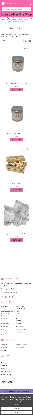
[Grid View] (26, 41)
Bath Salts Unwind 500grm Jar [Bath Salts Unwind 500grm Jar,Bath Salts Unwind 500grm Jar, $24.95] (16, 133)
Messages (4, 363)
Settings (16, 405)
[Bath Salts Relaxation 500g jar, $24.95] (17, 64)
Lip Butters (4, 306)
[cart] (30, 5)
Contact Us (4, 347)
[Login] (30, 2)
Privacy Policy (20, 347)
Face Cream (19, 326)
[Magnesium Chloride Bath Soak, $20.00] (17, 214)
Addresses (4, 366)
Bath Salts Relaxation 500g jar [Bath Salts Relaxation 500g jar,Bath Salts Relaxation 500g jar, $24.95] (16, 83)
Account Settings (6, 374)
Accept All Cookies (17, 412)
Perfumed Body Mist (7, 311)
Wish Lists (4, 368)
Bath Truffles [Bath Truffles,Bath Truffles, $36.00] (16, 184)
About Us (4, 344)
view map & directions (10, 292)
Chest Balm (4, 326)
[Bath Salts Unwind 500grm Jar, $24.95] (17, 114)
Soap (17, 311)
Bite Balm (18, 323)
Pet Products (19, 332)
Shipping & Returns (21, 344)
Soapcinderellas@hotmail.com (13, 289)
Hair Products (5, 319)
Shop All (3, 329)
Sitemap (3, 350)
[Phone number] (27, 2)
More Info (26, 48)
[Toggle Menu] (3, 3)
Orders (3, 360)
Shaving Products (21, 329)
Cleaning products (6, 335)
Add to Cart (16, 89)
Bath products (5, 323)
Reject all (16, 408)
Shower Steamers (6, 332)
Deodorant (19, 314)
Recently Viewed (6, 371)
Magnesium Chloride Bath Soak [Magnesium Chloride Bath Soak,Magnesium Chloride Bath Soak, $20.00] (16, 234)
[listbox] (13, 40)
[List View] (30, 41)
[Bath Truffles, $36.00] (17, 164)
